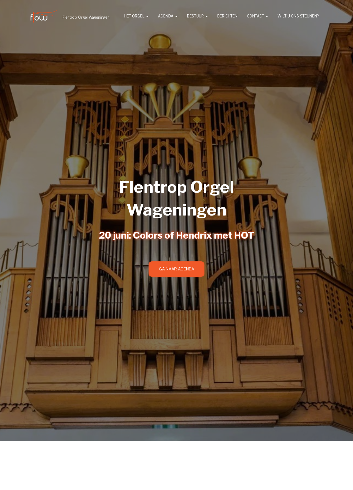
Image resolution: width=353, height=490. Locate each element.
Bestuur (197, 16)
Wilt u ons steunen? (298, 16)
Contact (257, 16)
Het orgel (136, 16)
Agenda (168, 16)
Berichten (227, 16)
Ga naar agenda (176, 268)
